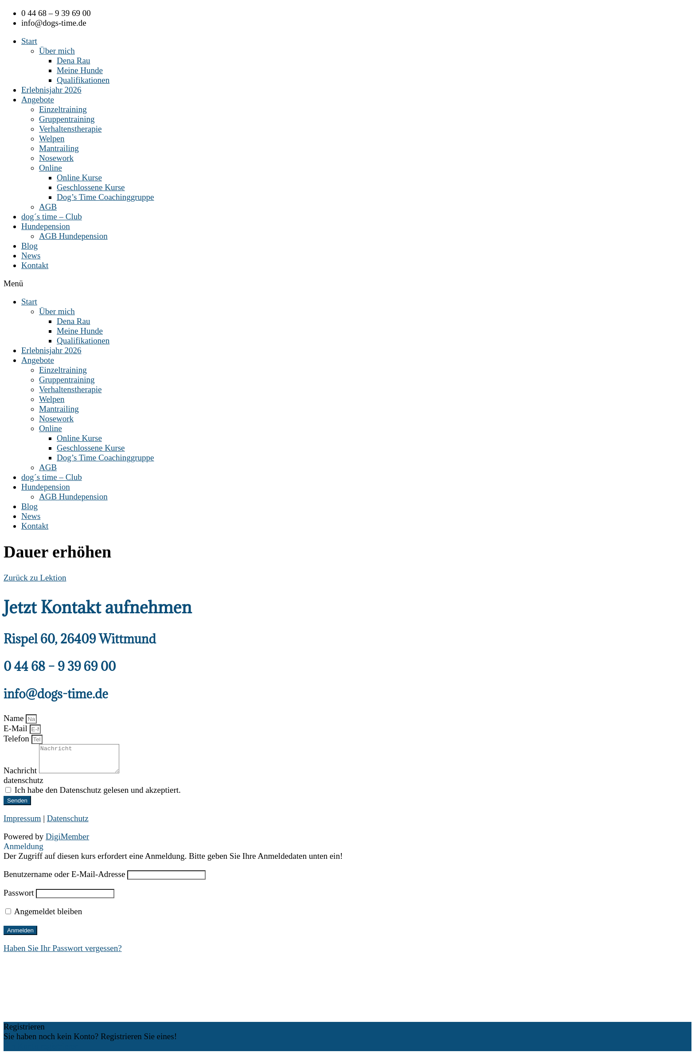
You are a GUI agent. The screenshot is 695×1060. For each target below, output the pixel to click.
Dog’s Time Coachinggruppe (105, 197)
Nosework (56, 158)
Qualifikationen (83, 80)
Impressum (22, 823)
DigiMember (67, 841)
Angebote (37, 99)
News (30, 255)
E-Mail (17, 728)
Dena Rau (73, 60)
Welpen (52, 138)
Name (15, 718)
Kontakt (34, 265)
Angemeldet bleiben (43, 916)
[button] (347, 283)
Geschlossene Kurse (91, 187)
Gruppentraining (67, 119)
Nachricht (21, 775)
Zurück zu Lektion (35, 577)
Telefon (17, 738)
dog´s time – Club (51, 216)
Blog (29, 245)
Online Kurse (79, 177)
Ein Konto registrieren (41, 1051)
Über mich (57, 50)
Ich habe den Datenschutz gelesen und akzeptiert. (98, 795)
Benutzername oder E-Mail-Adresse (64, 879)
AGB (48, 206)
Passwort (19, 898)
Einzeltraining (63, 109)
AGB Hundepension (73, 236)
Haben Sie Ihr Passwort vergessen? (63, 953)
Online (50, 167)
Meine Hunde (80, 70)
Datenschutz (68, 823)
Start (29, 41)
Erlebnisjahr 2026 (51, 89)
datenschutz (23, 785)
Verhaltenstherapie (70, 128)
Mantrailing (59, 148)
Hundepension (45, 226)
